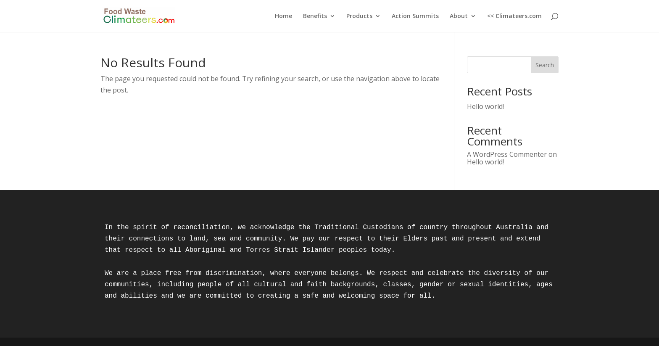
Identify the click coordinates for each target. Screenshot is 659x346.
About (459, 16)
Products (359, 16)
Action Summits (415, 16)
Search (544, 65)
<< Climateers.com (514, 16)
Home (283, 16)
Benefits (315, 16)
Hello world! (485, 106)
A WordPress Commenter (507, 154)
